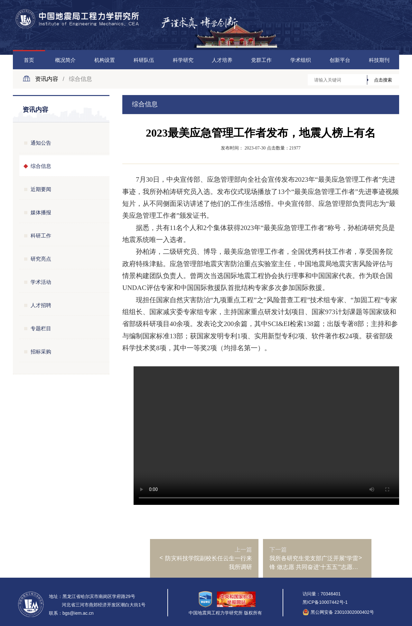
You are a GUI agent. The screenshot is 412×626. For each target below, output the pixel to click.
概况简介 (65, 60)
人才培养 (222, 60)
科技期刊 (379, 60)
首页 (29, 60)
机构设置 (104, 60)
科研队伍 (144, 60)
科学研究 (183, 60)
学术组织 (300, 60)
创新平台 (340, 60)
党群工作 (261, 60)
